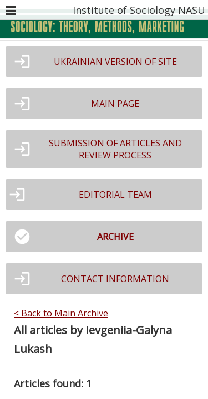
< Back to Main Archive (61, 313)
